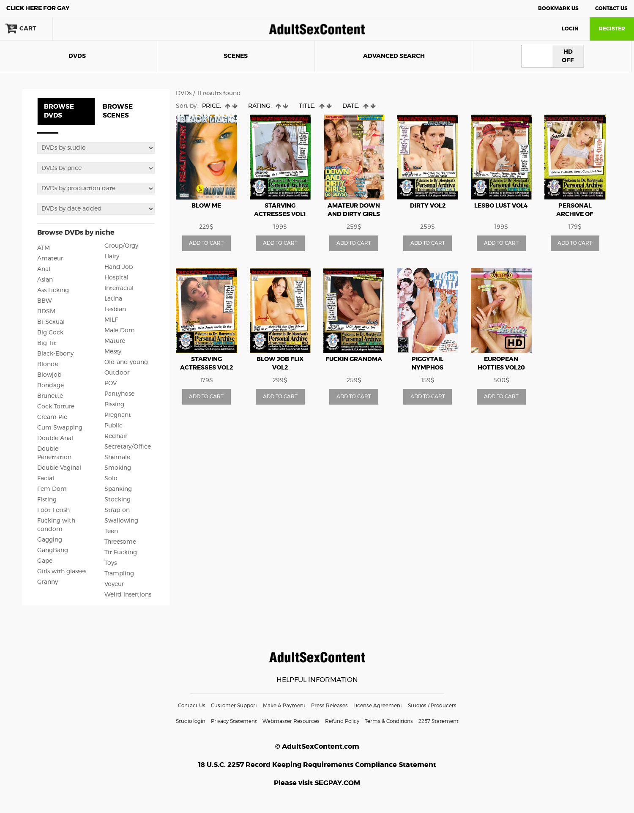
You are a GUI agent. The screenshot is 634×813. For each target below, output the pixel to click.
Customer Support (234, 705)
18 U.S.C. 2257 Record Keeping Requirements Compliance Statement (317, 764)
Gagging (49, 540)
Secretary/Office (127, 447)
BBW (44, 301)
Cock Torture (55, 407)
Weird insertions (127, 595)
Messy (112, 352)
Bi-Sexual (51, 322)
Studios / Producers (432, 705)
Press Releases (329, 705)
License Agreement (377, 705)
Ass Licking (53, 290)
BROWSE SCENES (118, 111)
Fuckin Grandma (353, 359)
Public (113, 426)
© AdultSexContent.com (317, 746)
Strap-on (117, 510)
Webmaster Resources (291, 721)
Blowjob (49, 375)
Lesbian (115, 309)
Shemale (117, 457)
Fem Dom (52, 489)
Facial (45, 479)
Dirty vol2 (427, 206)
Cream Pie (52, 417)
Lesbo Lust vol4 (501, 206)
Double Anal (55, 438)
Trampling (119, 574)
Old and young (126, 362)
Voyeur (114, 584)
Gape (44, 561)
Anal (43, 269)
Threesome (120, 542)
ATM (43, 248)
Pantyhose (119, 394)
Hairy (111, 257)
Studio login (190, 721)
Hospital (116, 278)
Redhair (115, 436)
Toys (110, 563)
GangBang (52, 550)
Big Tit (46, 343)
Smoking (117, 468)
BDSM (46, 312)
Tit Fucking (120, 553)
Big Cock (50, 333)
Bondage (50, 386)
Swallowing (121, 521)
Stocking (117, 500)
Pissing (114, 405)
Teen (111, 531)
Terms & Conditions (389, 721)
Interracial (119, 288)
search (80, 28)
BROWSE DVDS (59, 111)
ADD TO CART (206, 243)
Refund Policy (342, 721)
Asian (45, 280)
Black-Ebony (55, 354)
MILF (111, 320)
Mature (114, 341)
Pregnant (117, 415)
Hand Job (118, 267)
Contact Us (611, 8)
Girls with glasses (61, 572)
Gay (38, 8)
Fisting (47, 500)
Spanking (118, 489)
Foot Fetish (53, 510)
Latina (113, 299)
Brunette (50, 396)
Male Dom (119, 331)
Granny (47, 582)
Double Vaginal (59, 468)
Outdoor (116, 373)
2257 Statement (438, 721)
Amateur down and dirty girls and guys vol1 (354, 214)
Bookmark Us (558, 8)
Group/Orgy (121, 246)
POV (110, 383)
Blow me (206, 206)
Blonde (47, 364)
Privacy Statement (234, 721)
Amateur (50, 259)
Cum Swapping (59, 428)
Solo (111, 479)
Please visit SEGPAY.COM (317, 783)
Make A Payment (284, 705)
